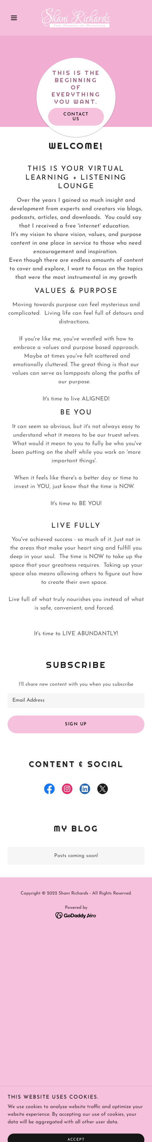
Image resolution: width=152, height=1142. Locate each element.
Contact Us (76, 117)
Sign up (76, 724)
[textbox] (76, 700)
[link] (76, 17)
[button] (18, 17)
